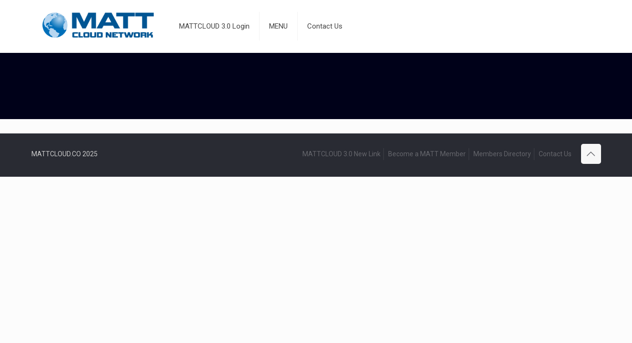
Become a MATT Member (427, 154)
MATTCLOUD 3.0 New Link (341, 154)
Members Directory (502, 154)
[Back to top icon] (591, 154)
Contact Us (555, 154)
